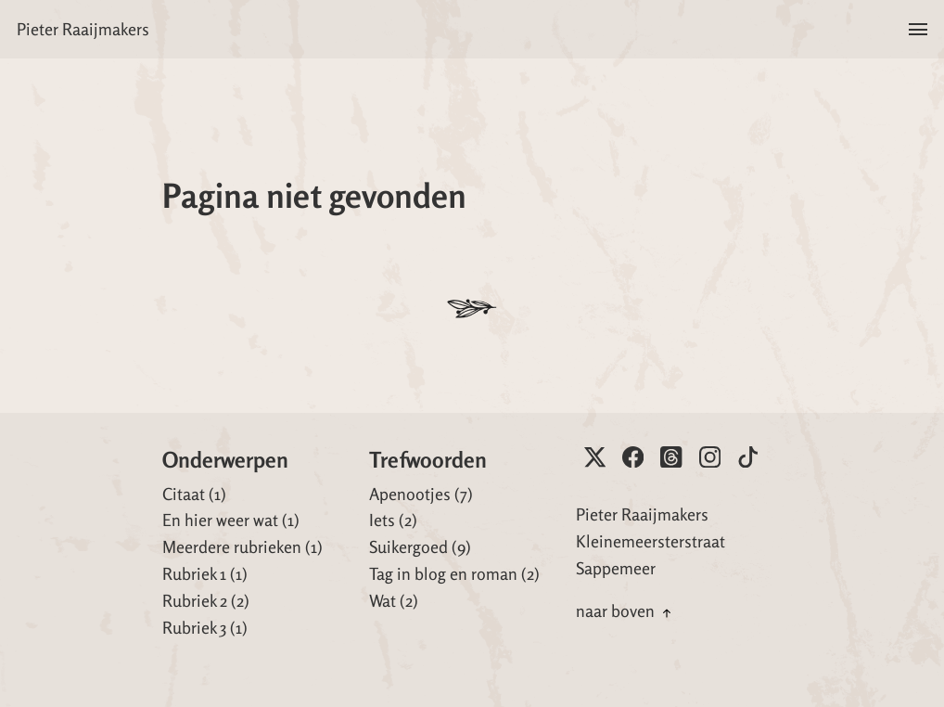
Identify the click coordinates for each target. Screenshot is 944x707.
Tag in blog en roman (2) (454, 573)
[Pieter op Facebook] (633, 457)
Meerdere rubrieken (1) (242, 546)
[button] (917, 29)
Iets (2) (393, 519)
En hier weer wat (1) (231, 519)
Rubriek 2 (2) (205, 600)
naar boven (625, 610)
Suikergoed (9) (420, 546)
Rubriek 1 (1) (205, 573)
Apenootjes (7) (421, 493)
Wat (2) (393, 600)
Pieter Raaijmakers (83, 29)
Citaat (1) (194, 493)
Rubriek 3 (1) (205, 627)
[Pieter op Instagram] (710, 457)
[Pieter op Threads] (671, 457)
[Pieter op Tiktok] (748, 457)
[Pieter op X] (595, 457)
